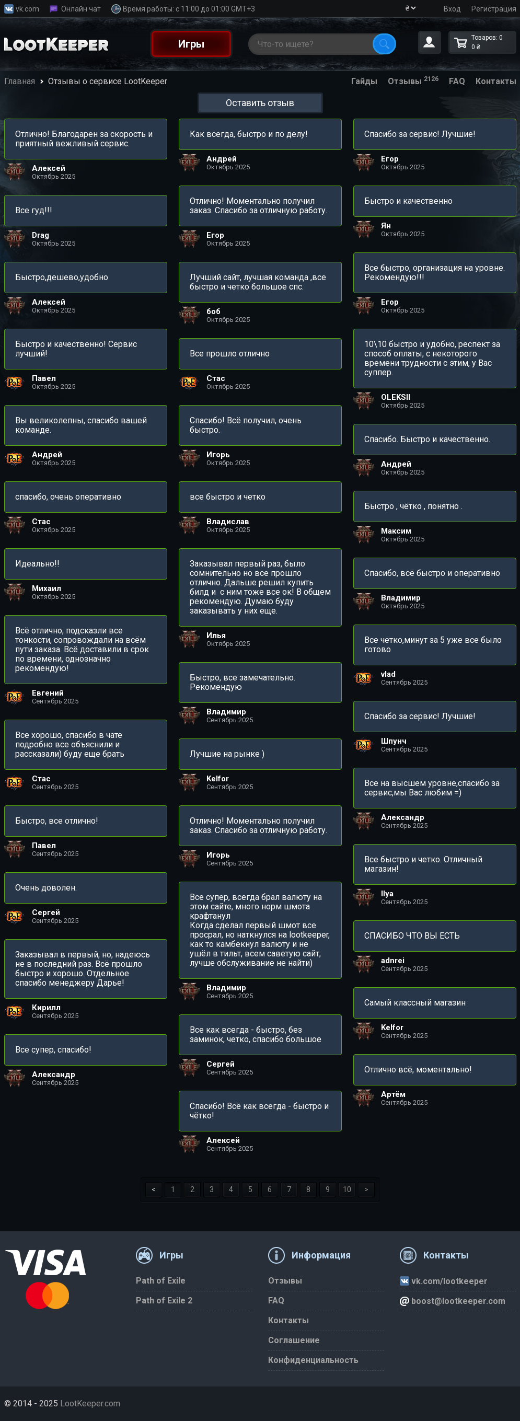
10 (347, 1189)
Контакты (496, 81)
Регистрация (493, 9)
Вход (452, 9)
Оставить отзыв (260, 102)
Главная (19, 81)
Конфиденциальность (313, 1360)
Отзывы (413, 81)
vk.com (27, 9)
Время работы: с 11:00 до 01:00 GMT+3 (189, 9)
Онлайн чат (81, 9)
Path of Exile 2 (164, 1301)
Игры (191, 44)
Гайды (364, 81)
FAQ (457, 81)
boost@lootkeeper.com (452, 1301)
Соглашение (294, 1340)
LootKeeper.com (90, 1403)
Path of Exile (161, 1281)
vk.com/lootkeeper (444, 1281)
